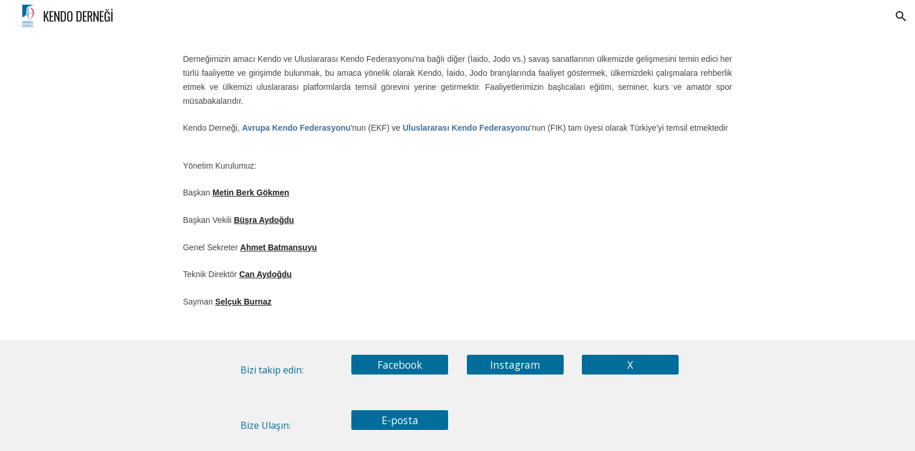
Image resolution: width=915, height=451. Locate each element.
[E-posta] (399, 419)
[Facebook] (399, 364)
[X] (630, 364)
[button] (901, 16)
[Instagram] (515, 364)
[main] (457, 186)
